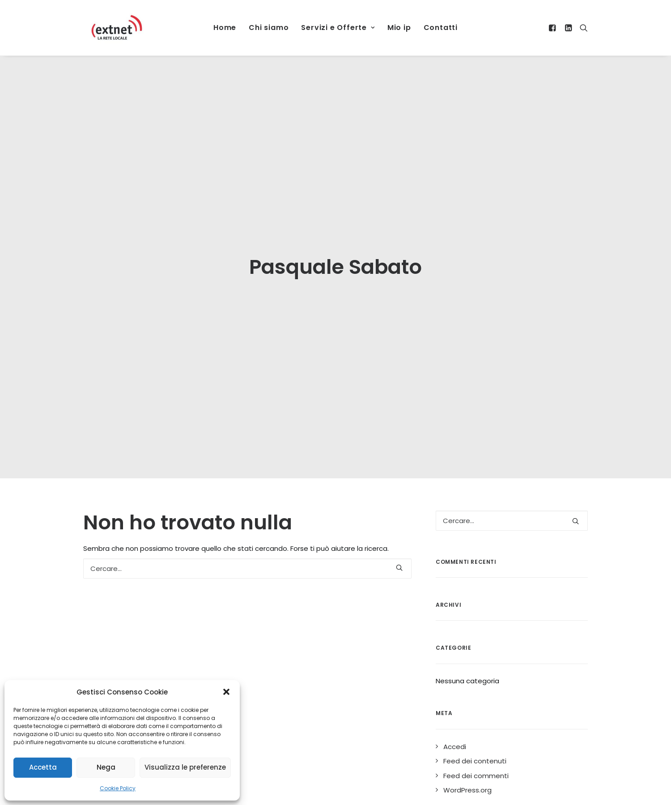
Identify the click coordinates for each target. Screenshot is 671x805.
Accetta (43, 767)
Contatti (441, 27)
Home (224, 27)
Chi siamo (269, 27)
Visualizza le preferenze (185, 767)
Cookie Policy (118, 788)
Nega (106, 767)
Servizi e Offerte (337, 27)
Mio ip (399, 27)
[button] (226, 691)
